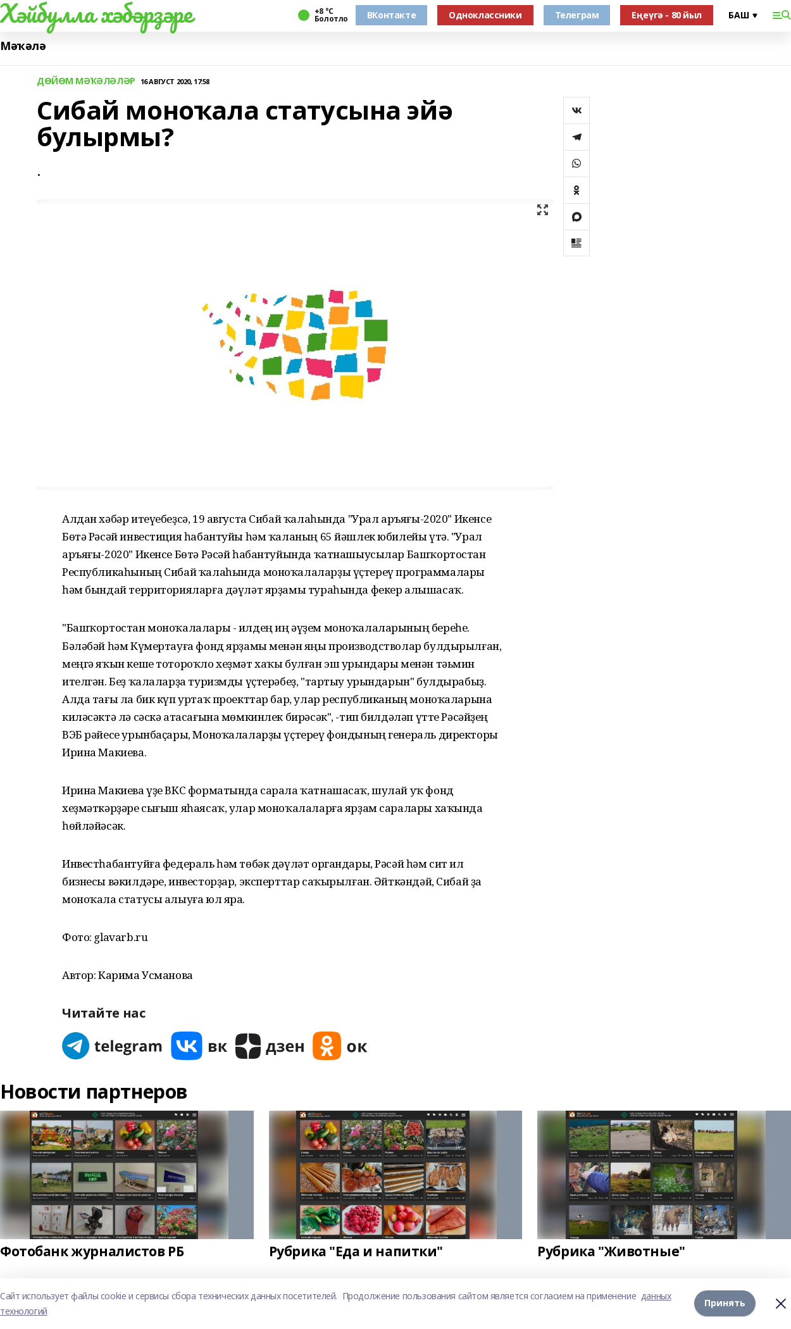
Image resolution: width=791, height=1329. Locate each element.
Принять (724, 1303)
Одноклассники (485, 15)
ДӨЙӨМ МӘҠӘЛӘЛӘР (86, 81)
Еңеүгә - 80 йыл (667, 15)
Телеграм (577, 15)
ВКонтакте (391, 15)
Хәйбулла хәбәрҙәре (96, 13)
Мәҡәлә (23, 46)
